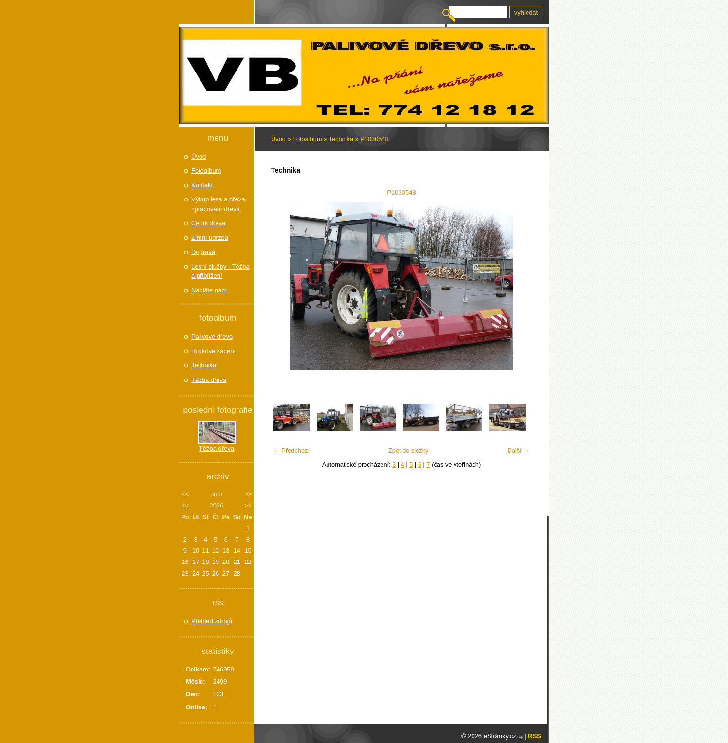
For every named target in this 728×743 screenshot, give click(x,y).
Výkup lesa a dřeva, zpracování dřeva (219, 204)
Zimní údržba (209, 237)
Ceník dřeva (208, 223)
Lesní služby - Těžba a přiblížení (220, 271)
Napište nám (209, 290)
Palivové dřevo (212, 336)
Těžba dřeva (208, 379)
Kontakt (202, 185)
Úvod (278, 139)
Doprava (203, 251)
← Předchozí (291, 450)
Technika (341, 139)
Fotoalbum (307, 139)
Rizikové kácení (213, 351)
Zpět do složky (408, 450)
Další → (518, 450)
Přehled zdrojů (211, 621)
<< (185, 494)
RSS (534, 736)
